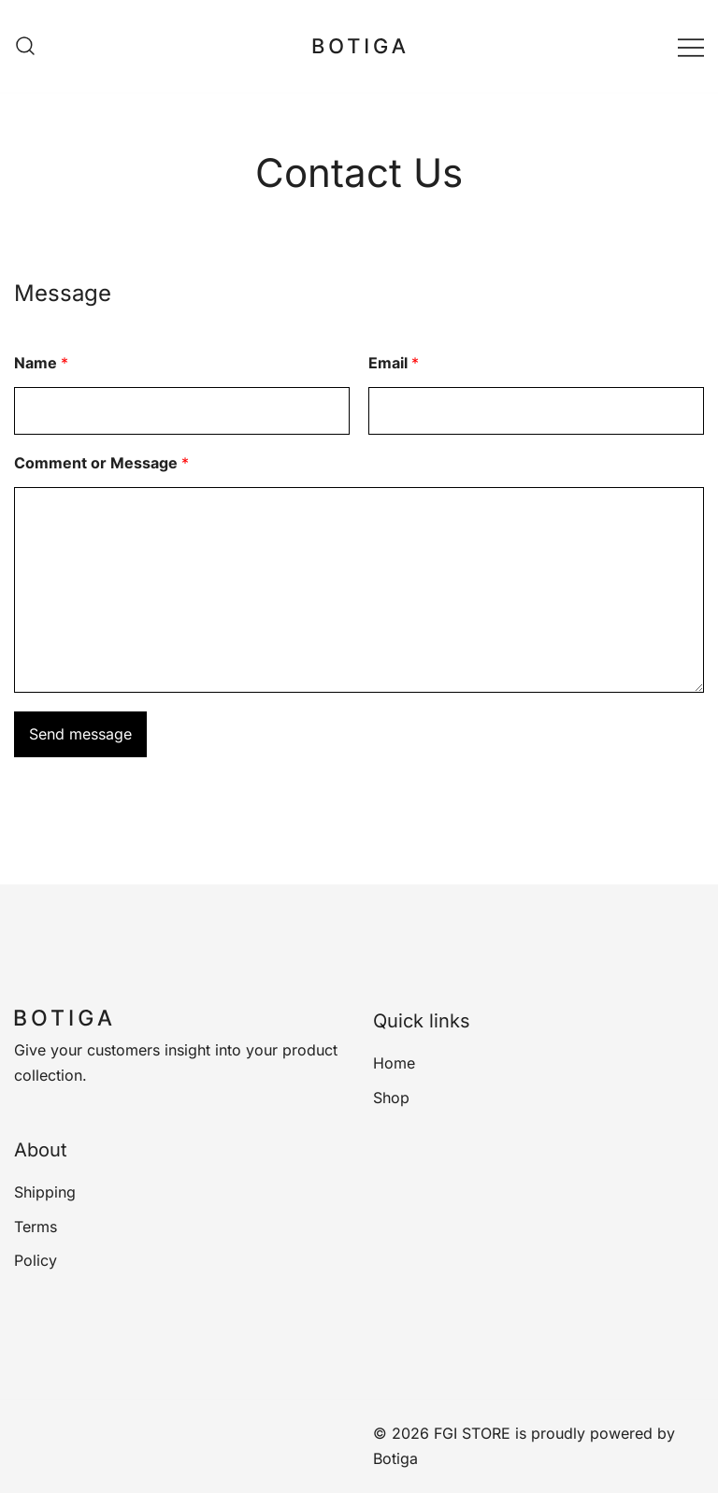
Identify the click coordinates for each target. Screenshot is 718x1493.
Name (41, 362)
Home (394, 1063)
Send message (80, 734)
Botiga (395, 1458)
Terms (35, 1226)
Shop (391, 1097)
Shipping (45, 1192)
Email (393, 362)
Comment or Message (101, 462)
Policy (35, 1260)
